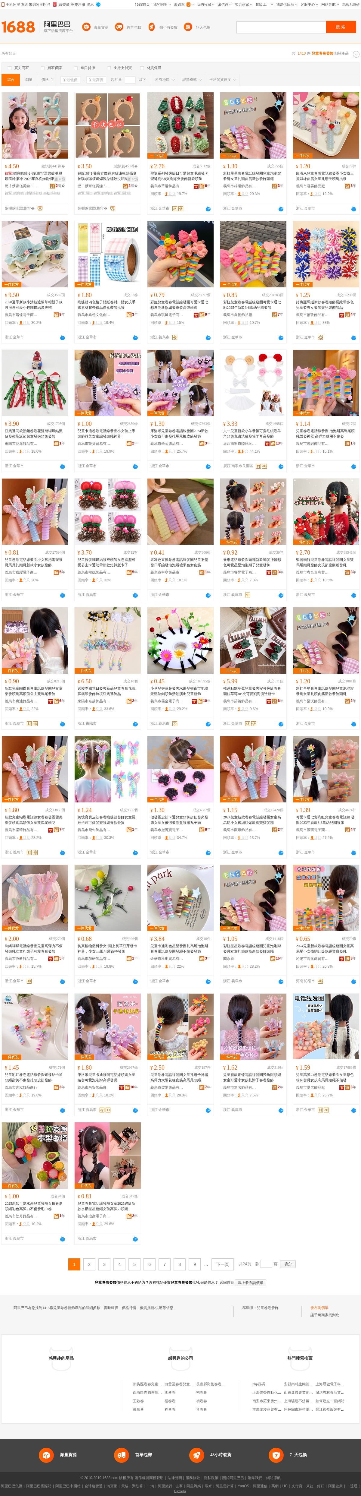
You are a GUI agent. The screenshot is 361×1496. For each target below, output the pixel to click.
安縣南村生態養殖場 (300, 1384)
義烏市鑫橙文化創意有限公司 (94, 315)
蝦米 (208, 1486)
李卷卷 (170, 1392)
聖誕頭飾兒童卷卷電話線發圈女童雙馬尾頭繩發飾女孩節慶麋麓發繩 (325, 562)
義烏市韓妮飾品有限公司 (94, 572)
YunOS (243, 1486)
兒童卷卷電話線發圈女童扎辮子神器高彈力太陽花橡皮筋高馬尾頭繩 (179, 1077)
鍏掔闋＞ (85, 193)
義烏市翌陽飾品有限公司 (167, 1087)
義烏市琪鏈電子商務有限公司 (167, 315)
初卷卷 (201, 1392)
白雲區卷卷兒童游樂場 (183, 1384)
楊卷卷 (170, 1401)
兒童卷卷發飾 (268, 1308)
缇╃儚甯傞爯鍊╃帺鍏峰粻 (21, 186)
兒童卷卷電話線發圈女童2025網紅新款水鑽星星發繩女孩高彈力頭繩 (106, 1206)
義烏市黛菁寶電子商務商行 (167, 830)
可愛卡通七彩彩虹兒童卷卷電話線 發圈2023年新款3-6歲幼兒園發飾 (325, 820)
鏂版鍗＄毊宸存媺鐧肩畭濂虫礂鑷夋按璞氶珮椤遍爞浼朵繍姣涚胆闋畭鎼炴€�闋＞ (107, 176)
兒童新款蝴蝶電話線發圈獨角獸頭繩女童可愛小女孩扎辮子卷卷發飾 (252, 1077)
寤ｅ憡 (59, 179)
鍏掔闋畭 (33, 193)
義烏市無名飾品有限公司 (239, 1087)
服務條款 (193, 1478)
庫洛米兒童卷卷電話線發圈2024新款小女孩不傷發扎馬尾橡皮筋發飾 (179, 433)
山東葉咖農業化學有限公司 (305, 1392)
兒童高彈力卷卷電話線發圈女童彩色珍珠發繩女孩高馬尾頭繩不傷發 (325, 1077)
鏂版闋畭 (51, 193)
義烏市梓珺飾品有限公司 (239, 186)
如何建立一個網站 (330, 1401)
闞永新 (228, 959)
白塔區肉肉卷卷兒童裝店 (153, 1392)
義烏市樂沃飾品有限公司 (312, 701)
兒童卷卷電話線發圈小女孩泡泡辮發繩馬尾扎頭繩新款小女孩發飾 (34, 562)
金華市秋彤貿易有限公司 (167, 959)
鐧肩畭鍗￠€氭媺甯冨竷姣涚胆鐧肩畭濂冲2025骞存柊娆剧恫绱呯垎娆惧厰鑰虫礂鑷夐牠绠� (34, 176)
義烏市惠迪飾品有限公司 (21, 701)
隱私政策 (211, 1478)
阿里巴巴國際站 (38, 1486)
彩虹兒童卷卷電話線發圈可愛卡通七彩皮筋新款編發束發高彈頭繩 (179, 305)
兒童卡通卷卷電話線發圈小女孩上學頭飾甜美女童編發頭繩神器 (106, 433)
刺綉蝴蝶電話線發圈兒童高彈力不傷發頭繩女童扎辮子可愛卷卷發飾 (34, 949)
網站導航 (273, 1478)
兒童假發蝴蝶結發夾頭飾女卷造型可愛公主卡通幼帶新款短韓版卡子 (106, 562)
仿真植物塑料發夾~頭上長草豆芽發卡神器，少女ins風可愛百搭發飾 (107, 949)
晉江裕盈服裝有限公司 (334, 1409)
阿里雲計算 (225, 1486)
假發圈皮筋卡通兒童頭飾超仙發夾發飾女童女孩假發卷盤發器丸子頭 (179, 820)
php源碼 (258, 1384)
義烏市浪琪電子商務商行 (312, 830)
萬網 (275, 1486)
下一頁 (222, 1264)
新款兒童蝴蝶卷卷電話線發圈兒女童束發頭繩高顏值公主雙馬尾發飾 (34, 691)
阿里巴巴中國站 (68, 1486)
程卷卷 (170, 1409)
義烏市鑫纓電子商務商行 (21, 572)
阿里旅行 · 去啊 (170, 1486)
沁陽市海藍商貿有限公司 (312, 959)
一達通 (352, 1486)
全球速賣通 (94, 1486)
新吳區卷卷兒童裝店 (149, 1384)
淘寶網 (111, 1486)
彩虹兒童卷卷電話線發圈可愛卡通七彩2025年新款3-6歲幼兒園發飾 (252, 305)
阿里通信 (260, 1486)
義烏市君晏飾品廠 (310, 186)
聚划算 (137, 1486)
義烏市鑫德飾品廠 (237, 315)
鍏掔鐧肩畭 (14, 193)
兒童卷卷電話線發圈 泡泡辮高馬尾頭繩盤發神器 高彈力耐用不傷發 (325, 433)
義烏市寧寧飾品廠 (164, 572)
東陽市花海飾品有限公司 (21, 443)
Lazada (180, 1491)
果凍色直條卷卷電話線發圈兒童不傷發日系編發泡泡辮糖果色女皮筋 (179, 562)
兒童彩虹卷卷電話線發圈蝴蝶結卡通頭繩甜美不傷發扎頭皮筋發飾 (34, 1077)
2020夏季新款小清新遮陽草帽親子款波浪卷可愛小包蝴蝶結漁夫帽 (34, 305)
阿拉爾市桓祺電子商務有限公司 (309, 1409)
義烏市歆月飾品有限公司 (21, 1216)
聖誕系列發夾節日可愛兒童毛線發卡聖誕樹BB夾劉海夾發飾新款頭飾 (179, 176)
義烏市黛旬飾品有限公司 (94, 830)
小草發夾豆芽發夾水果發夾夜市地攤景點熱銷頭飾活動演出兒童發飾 (179, 691)
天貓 (124, 1486)
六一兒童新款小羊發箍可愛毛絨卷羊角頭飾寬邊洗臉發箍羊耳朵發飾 (252, 433)
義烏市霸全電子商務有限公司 (167, 701)
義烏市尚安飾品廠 (92, 1087)
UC (285, 1486)
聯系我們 (255, 1478)
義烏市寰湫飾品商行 (21, 1087)
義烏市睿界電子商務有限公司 (239, 572)
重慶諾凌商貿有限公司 (270, 1409)
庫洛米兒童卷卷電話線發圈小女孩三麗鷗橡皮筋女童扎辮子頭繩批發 (325, 176)
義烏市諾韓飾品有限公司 (21, 830)
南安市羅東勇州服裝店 (270, 1401)
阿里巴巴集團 (12, 1486)
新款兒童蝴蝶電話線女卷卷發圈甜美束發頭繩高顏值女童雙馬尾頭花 (34, 820)
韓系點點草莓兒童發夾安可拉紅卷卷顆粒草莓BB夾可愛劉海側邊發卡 (252, 691)
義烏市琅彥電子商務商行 (94, 1216)
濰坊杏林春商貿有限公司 (335, 1392)
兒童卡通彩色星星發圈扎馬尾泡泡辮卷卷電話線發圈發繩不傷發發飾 (179, 949)
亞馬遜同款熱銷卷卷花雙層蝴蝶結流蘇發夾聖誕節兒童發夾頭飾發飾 (34, 433)
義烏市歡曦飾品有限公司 (239, 830)
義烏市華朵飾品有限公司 (167, 443)
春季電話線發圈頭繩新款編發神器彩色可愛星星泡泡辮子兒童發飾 (252, 562)
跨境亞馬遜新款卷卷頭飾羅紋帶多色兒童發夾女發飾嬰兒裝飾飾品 (325, 305)
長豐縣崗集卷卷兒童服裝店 (217, 1384)
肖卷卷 (201, 1409)
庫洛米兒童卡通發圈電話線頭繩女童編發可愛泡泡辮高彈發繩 (106, 1077)
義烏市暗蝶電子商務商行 (21, 315)
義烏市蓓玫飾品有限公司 (312, 315)
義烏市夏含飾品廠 (310, 1087)
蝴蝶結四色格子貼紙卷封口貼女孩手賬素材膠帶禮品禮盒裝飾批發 (106, 305)
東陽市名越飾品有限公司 (94, 701)
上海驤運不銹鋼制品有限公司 (307, 1401)
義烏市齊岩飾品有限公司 (312, 443)
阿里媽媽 (194, 1486)
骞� (60, 186)
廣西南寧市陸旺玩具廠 (239, 443)
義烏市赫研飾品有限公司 (94, 959)
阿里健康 (335, 1486)
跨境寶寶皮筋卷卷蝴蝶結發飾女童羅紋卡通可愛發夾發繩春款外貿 (106, 820)
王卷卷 (138, 1401)
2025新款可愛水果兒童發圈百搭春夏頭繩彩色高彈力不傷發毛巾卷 (34, 1206)
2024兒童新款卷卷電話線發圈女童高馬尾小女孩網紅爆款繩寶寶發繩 (252, 820)
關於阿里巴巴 (233, 1478)
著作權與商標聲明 (149, 1478)
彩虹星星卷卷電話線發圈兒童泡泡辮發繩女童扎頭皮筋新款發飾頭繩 (252, 176)
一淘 (150, 1486)
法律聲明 (175, 1478)
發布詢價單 (319, 1308)
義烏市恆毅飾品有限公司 (21, 959)
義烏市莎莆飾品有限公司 (239, 701)
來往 (309, 1486)
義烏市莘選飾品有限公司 (167, 186)
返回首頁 (227, 1282)
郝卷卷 (138, 1409)
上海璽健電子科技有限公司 (337, 1384)
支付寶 (297, 1486)
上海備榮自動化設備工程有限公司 (279, 1392)
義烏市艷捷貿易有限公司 (94, 443)
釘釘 (320, 1486)
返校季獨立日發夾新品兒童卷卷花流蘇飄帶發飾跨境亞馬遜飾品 (106, 691)
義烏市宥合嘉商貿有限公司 (312, 572)
